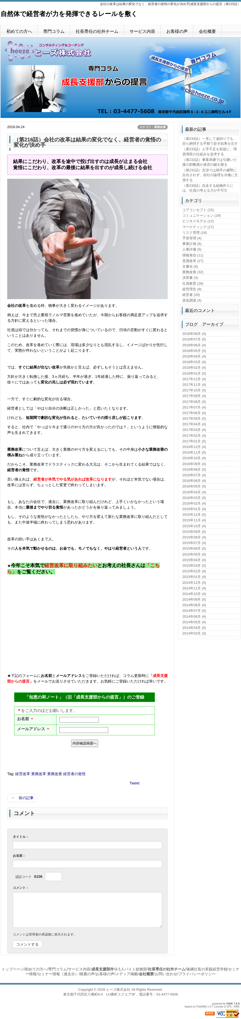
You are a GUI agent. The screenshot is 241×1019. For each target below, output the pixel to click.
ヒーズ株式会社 (118, 990)
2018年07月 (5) (194, 339)
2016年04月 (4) (194, 492)
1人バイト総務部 (133, 969)
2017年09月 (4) (194, 396)
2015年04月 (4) (194, 560)
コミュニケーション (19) (201, 215)
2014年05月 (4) (194, 622)
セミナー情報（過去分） (58, 974)
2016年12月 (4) (194, 447)
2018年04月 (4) (194, 356)
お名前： (19, 856)
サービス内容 (142, 31)
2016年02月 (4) (194, 503)
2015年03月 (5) (194, 566)
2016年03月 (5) (194, 498)
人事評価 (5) (192, 249)
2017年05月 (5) (194, 419)
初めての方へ (19, 31)
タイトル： (21, 837)
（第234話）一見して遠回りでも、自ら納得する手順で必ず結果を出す (210, 141)
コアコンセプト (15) (198, 210)
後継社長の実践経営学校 (206, 969)
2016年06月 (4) (194, 481)
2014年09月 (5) (194, 599)
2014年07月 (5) (194, 611)
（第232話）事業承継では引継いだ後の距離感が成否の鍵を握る (209, 162)
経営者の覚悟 (74, 774)
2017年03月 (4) (194, 430)
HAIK (230, 1003)
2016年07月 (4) (194, 475)
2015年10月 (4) (194, 526)
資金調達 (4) (192, 300)
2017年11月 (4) (194, 385)
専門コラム (54, 31)
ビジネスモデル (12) (198, 221)
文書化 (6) (190, 266)
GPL (229, 1006)
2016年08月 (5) (194, 469)
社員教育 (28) (192, 283)
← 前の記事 (22, 798)
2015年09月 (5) (194, 532)
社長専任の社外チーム (97, 31)
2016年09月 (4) (194, 464)
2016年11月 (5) (194, 452)
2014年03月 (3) (194, 633)
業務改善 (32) (192, 272)
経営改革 (22, 774)
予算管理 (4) (192, 238)
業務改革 (38, 774)
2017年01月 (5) (194, 441)
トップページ (13, 969)
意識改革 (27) (192, 261)
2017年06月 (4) (194, 413)
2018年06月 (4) (194, 345)
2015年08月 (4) (194, 537)
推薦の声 (87, 974)
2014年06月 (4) (194, 616)
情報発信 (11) (192, 255)
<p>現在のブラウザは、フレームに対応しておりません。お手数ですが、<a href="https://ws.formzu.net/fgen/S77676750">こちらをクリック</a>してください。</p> (84, 721)
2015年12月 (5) (194, 515)
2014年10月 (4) (194, 594)
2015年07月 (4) (194, 543)
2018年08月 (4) (194, 334)
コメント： (21, 888)
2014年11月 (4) (194, 588)
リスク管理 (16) (194, 233)
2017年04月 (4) (194, 424)
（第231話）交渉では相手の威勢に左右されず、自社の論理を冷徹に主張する (210, 175)
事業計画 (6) (192, 244)
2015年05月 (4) (194, 554)
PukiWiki (201, 1006)
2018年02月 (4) (194, 368)
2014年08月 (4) (194, 605)
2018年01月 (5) (194, 373)
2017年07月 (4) (194, 407)
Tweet (134, 783)
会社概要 (207, 31)
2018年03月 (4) (194, 362)
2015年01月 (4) (194, 577)
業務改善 (54, 774)
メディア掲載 (126, 974)
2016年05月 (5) (194, 486)
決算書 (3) (190, 278)
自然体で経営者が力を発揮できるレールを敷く (69, 13)
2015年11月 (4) (194, 520)
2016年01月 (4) (194, 509)
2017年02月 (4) (194, 436)
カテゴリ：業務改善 (152, 127)
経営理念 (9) (192, 289)
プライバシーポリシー (197, 974)
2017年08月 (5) (194, 402)
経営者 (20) (191, 295)
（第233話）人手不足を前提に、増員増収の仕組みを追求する (209, 151)
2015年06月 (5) (194, 548)
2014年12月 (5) (194, 583)
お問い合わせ (166, 974)
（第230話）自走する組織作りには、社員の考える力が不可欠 (207, 188)
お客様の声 (177, 31)
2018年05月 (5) (194, 351)
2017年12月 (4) (194, 379)
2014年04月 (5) (194, 628)
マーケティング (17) (198, 227)
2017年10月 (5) (194, 390)
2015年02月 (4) (194, 571)
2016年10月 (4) (194, 458)
